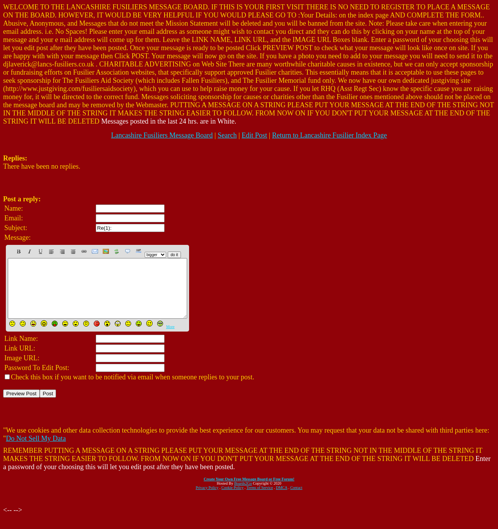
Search (227, 135)
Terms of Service (259, 499)
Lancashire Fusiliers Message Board (161, 135)
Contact (296, 499)
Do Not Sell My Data (36, 450)
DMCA (281, 499)
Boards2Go (243, 495)
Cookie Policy (232, 499)
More (170, 338)
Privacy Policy (207, 499)
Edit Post (254, 135)
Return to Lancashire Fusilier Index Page (329, 135)
